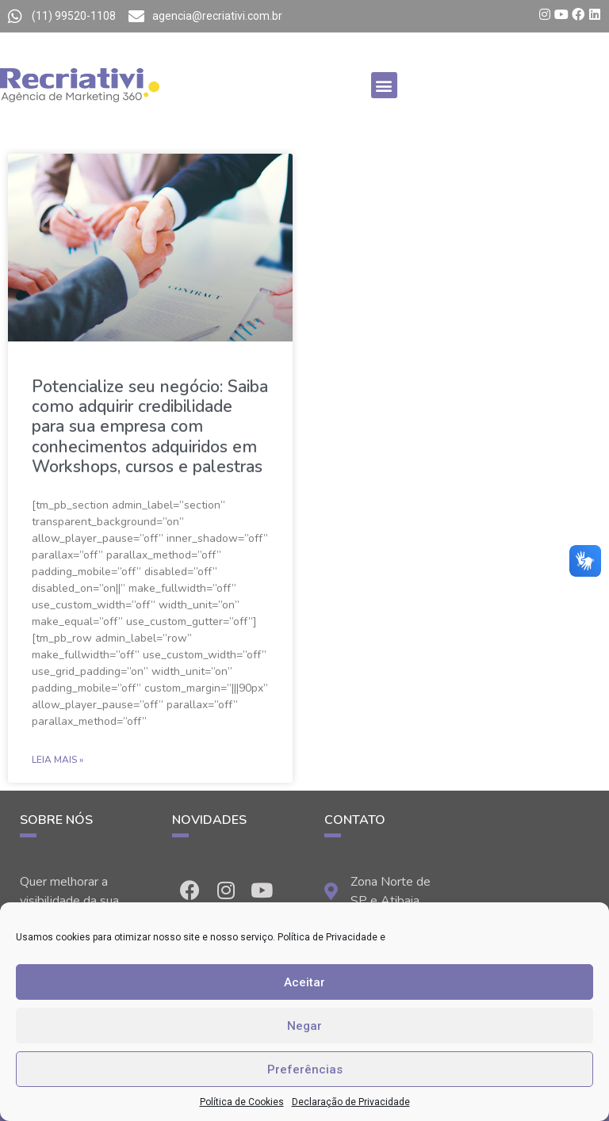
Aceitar (304, 982)
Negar (304, 1026)
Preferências (305, 1069)
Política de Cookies (242, 1102)
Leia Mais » (57, 759)
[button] (384, 85)
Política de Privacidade (327, 937)
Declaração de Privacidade (351, 1102)
